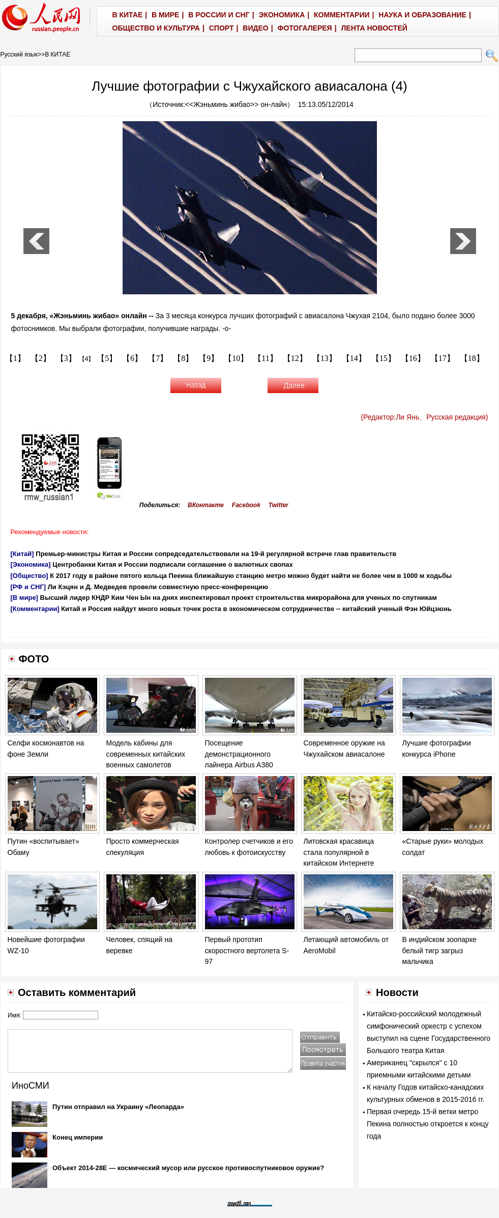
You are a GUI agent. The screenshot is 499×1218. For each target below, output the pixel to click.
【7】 (158, 358)
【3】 (66, 358)
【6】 (132, 358)
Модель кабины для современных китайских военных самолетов (146, 754)
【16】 (413, 358)
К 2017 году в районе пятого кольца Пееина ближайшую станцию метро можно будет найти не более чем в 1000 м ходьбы (251, 575)
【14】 (354, 358)
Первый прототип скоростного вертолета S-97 (247, 950)
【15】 (383, 358)
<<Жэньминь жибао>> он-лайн (236, 104)
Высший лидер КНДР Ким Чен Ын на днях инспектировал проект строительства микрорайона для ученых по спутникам (238, 597)
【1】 (15, 358)
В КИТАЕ (57, 54)
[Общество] (29, 575)
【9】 (208, 358)
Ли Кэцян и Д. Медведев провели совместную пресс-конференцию (158, 587)
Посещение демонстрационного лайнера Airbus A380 (239, 754)
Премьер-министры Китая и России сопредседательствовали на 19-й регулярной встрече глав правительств (216, 554)
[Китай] (22, 554)
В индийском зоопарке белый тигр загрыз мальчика (439, 950)
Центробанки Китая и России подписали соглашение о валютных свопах (172, 564)
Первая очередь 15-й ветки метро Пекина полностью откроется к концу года (428, 1124)
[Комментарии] (35, 609)
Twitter (278, 505)
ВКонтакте (206, 505)
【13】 (324, 358)
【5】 (107, 358)
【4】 (87, 359)
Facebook (246, 505)
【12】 (295, 358)
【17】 (442, 358)
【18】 (472, 358)
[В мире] (24, 597)
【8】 (183, 358)
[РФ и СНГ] (28, 587)
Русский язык (19, 54)
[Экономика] (31, 564)
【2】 (41, 358)
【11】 (265, 358)
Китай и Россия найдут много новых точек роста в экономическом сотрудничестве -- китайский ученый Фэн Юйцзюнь (256, 609)
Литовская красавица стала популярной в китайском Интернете (339, 852)
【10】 (236, 358)
